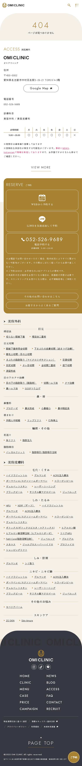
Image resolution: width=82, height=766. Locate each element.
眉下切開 (67, 365)
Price (24, 702)
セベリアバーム (14, 607)
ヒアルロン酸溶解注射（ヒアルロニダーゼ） (29, 533)
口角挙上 (53, 420)
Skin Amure (27, 620)
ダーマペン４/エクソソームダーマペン (26, 481)
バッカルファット (15, 452)
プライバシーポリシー (17, 726)
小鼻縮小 (46, 408)
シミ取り (29, 563)
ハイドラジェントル (16, 475)
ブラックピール (14, 492)
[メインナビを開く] (77, 5)
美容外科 (14, 321)
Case (24, 696)
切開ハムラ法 (51, 383)
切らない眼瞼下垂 (15, 336)
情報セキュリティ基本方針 (43, 721)
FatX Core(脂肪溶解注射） (20, 539)
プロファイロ (67, 544)
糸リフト (10, 440)
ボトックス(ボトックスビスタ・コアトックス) (30, 527)
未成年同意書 (49, 726)
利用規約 (35, 726)
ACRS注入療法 (60, 475)
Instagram (9, 152)
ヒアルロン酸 (69, 527)
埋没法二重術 (39, 336)
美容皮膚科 (16, 462)
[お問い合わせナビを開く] (74, 757)
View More (41, 167)
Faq (49, 696)
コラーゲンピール (63, 481)
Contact (54, 702)
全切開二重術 (48, 365)
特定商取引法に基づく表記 (15, 721)
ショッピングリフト (16, 550)
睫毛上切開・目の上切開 (19, 354)
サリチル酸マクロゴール (42, 492)
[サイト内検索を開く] (69, 5)
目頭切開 (67, 359)
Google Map (41, 88)
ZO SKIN (10, 620)
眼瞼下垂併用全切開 (16, 348)
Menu (24, 689)
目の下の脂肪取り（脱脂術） (21, 383)
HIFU (8, 505)
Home (25, 676)
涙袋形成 (10, 371)
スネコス (10, 544)
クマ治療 (69, 383)
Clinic (25, 683)
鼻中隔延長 (64, 408)
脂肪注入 (27, 440)
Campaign (29, 709)
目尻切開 (10, 365)
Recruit (53, 709)
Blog (51, 683)
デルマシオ (40, 475)
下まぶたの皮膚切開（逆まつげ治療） (54, 348)
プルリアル (68, 539)
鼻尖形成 (29, 408)
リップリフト (34, 420)
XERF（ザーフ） (26, 505)
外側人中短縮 (13, 420)
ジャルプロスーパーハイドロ (37, 544)
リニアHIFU (66, 533)
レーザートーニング (44, 486)
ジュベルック (69, 492)
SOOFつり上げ (32, 388)
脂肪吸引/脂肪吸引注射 (44, 452)
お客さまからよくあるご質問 (42, 305)
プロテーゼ (12, 408)
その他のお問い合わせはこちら (42, 296)
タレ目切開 (28, 365)
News (51, 676)
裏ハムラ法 (12, 388)
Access (53, 689)
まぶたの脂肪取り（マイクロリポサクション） (30, 359)
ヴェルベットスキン (16, 486)
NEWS (66, 148)
